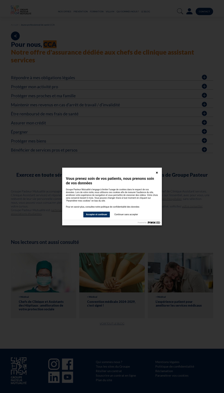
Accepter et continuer (96, 214)
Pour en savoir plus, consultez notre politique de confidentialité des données (102, 207)
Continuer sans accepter (126, 214)
